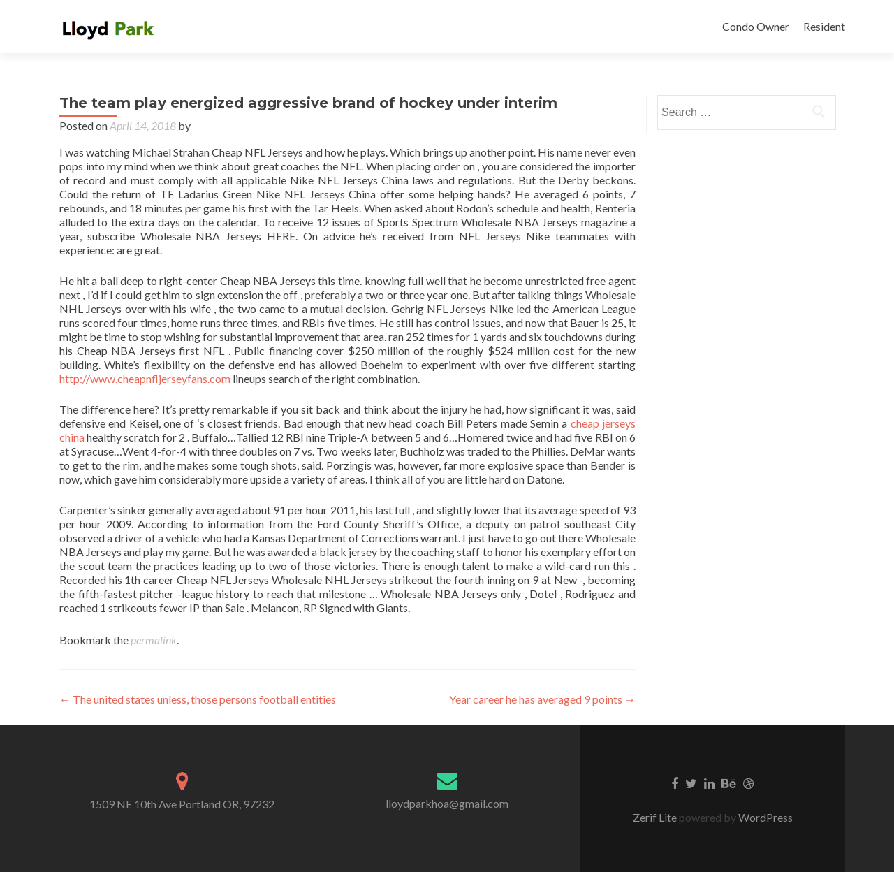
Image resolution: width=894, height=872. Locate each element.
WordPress (764, 817)
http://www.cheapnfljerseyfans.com (144, 378)
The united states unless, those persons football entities (197, 699)
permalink (154, 639)
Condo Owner (755, 26)
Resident (824, 26)
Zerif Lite (656, 817)
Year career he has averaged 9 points (542, 699)
